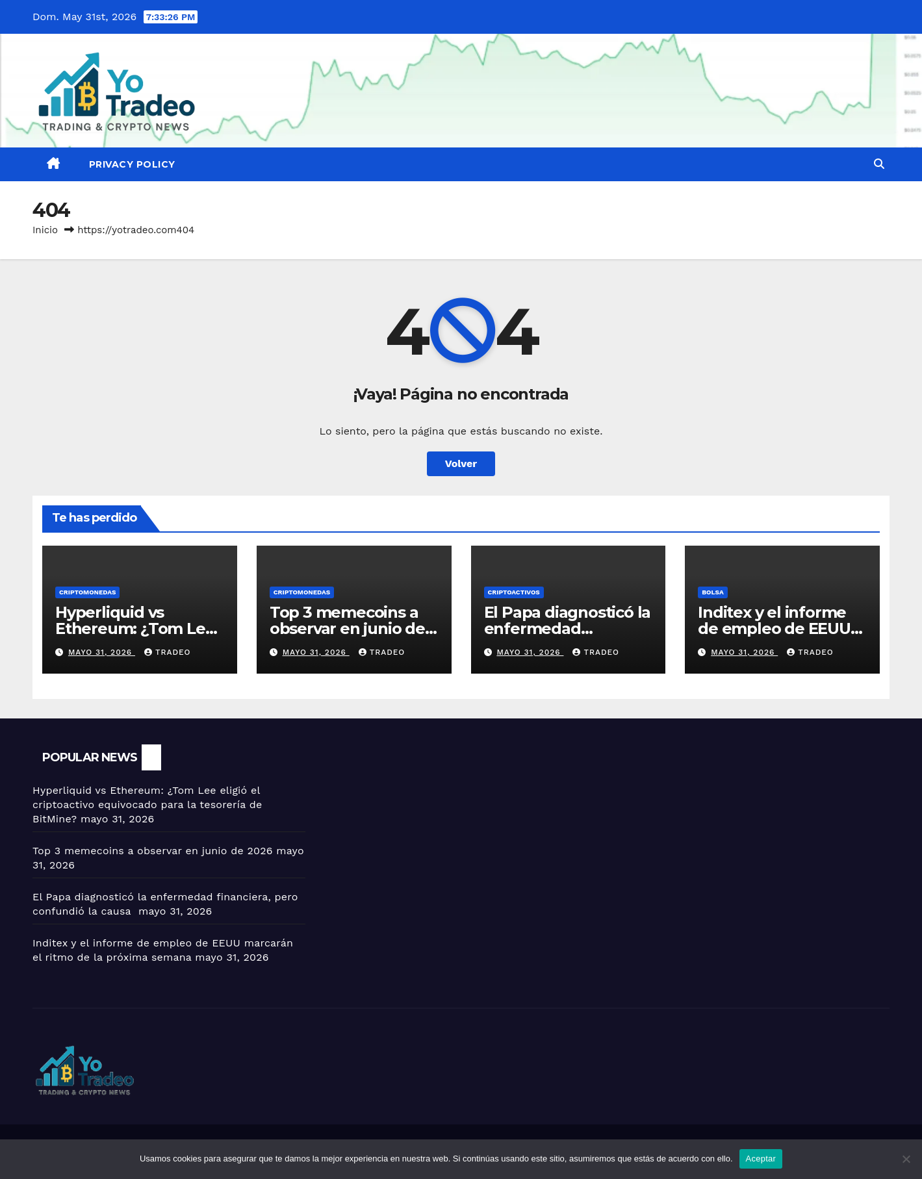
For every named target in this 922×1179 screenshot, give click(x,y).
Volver (461, 463)
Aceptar (761, 1158)
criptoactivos (514, 592)
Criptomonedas (87, 592)
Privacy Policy (132, 164)
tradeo (167, 652)
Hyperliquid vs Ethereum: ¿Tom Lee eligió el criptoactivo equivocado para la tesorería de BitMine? (147, 804)
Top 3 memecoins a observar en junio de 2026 (347, 628)
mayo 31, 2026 (101, 652)
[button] (879, 164)
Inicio (45, 230)
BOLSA (712, 592)
